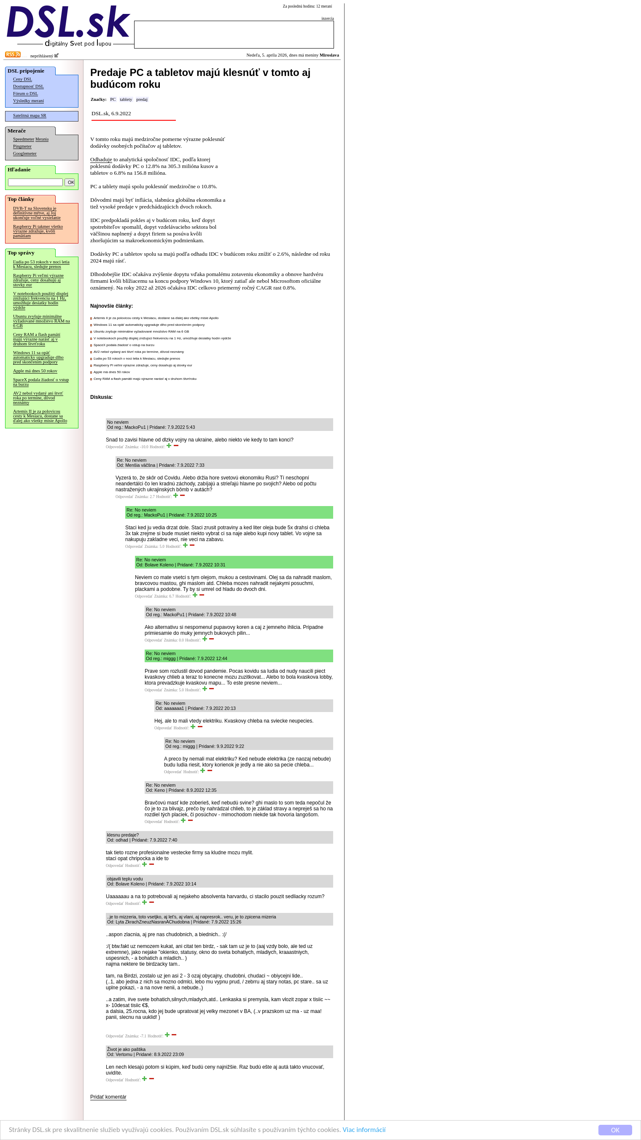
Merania (41, 139)
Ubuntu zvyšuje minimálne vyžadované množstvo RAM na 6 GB (41, 321)
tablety (126, 99)
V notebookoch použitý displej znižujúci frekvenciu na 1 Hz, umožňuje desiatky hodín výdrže (40, 300)
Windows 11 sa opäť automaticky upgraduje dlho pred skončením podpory (38, 357)
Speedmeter (23, 139)
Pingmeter (22, 146)
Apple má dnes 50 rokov (35, 370)
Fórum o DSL (25, 93)
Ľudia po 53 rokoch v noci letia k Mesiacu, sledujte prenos (41, 264)
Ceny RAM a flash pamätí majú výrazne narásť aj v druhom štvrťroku (36, 339)
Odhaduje (101, 159)
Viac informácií (364, 1130)
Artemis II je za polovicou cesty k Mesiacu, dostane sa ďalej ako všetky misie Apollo (40, 416)
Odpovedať (115, 447)
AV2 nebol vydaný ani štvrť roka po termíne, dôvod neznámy (38, 398)
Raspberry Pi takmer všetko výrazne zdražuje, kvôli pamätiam (38, 231)
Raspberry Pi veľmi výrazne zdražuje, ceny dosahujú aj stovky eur (38, 280)
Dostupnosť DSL (28, 86)
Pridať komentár (108, 1097)
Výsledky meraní (28, 100)
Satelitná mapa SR (29, 115)
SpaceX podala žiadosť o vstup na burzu (41, 382)
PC (113, 99)
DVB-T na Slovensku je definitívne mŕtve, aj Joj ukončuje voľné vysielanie (37, 213)
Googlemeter (25, 153)
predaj (142, 99)
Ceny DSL (22, 79)
